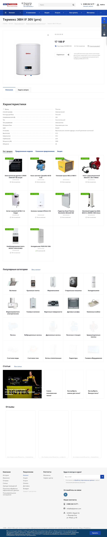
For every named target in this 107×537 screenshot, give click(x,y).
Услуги (25, 481)
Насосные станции (73, 335)
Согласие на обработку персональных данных (59, 534)
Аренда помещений (10, 486)
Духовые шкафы (73, 312)
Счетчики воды (13, 358)
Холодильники (93, 290)
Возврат (26, 489)
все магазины (28, 6)
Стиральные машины (73, 290)
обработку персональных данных (84, 480)
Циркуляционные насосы (93, 336)
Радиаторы (73, 358)
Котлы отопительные (53, 358)
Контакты (47, 472)
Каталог (25, 475)
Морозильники (53, 290)
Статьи (5, 483)
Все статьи (18, 366)
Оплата (25, 483)
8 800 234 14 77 (88, 4)
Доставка (26, 486)
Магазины (47, 475)
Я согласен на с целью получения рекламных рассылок (82, 481)
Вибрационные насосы (33, 335)
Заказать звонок (88, 6)
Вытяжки (12, 290)
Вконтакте (65, 494)
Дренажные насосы (53, 335)
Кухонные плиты (33, 290)
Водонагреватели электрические (13, 313)
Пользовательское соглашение (9, 494)
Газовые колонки (33, 312)
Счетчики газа (33, 358)
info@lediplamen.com (74, 509)
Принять (95, 533)
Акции (25, 478)
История (6, 475)
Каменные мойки (93, 312)
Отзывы (6, 481)
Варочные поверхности (53, 312)
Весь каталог (36, 270)
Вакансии (6, 478)
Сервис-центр (48, 478)
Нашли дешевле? (95, 46)
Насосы (13, 335)
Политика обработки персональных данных (11, 489)
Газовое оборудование (93, 358)
